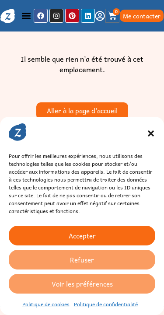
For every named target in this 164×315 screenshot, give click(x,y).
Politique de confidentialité (106, 304)
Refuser (82, 260)
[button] (151, 133)
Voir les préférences (82, 284)
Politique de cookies (46, 304)
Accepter (82, 236)
